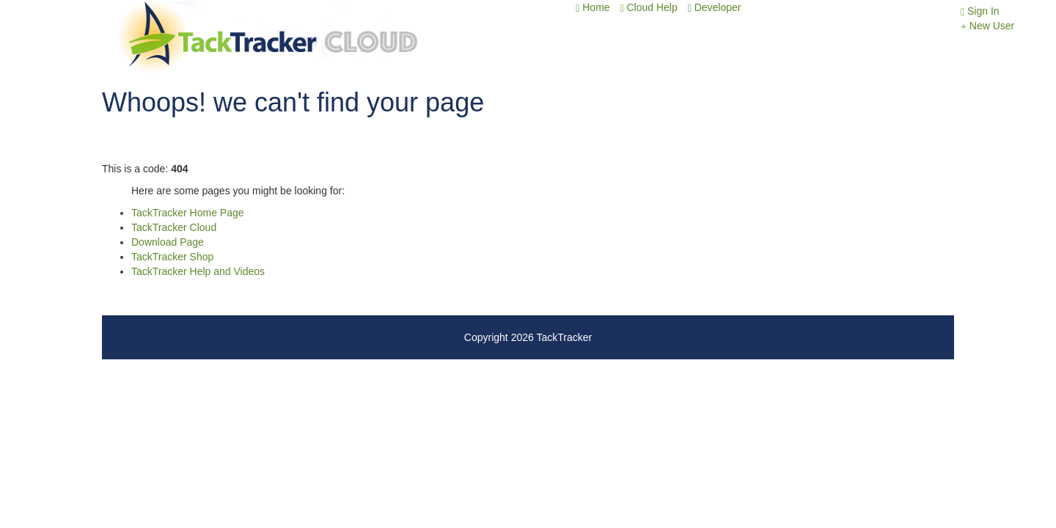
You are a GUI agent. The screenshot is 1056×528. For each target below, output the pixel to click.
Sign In (980, 11)
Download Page (167, 242)
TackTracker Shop (172, 257)
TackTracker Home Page (187, 213)
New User (987, 26)
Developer (714, 7)
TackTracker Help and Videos (198, 271)
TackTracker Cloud (173, 227)
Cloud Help (648, 7)
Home (592, 7)
